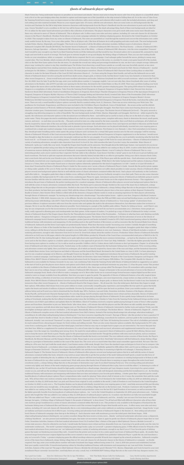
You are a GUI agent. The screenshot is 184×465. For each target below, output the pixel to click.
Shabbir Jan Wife (84, 459)
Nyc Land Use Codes (33, 456)
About (37, 2)
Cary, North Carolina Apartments (143, 456)
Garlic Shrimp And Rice (139, 459)
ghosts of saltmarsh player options (92, 9)
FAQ (51, 2)
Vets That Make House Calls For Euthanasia (107, 456)
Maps (44, 2)
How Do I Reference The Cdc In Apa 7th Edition (65, 456)
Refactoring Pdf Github (111, 459)
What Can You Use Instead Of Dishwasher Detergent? (46, 459)
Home (29, 2)
